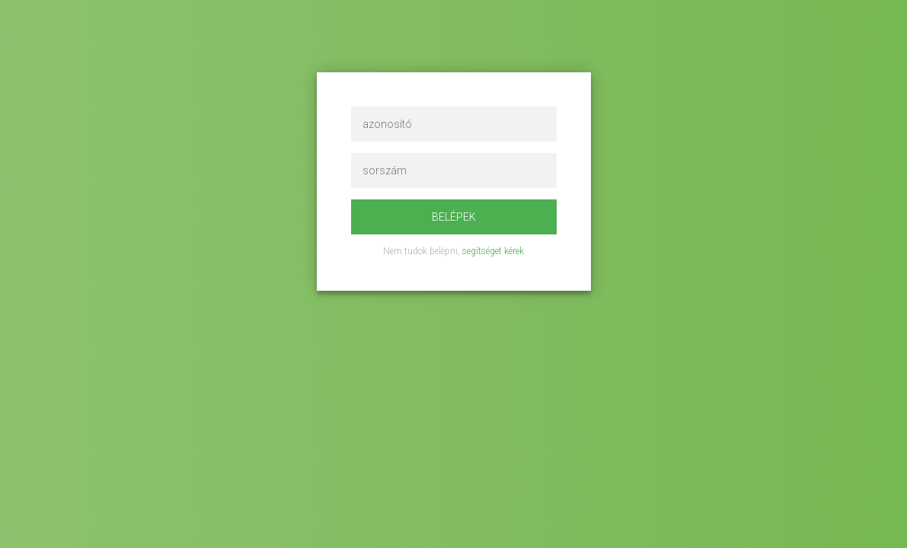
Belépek (454, 217)
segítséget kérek (493, 251)
